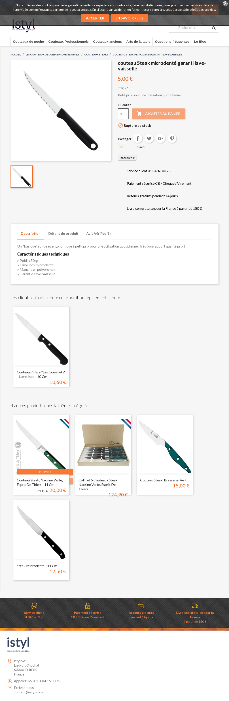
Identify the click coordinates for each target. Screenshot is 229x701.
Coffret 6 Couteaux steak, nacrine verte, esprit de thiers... (98, 484)
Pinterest (172, 138)
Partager (137, 138)
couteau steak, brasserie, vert (163, 480)
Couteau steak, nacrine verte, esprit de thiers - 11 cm (40, 482)
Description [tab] (30, 233)
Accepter (95, 18)
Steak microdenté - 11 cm (37, 565)
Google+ (160, 138)
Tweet (149, 138)
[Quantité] (123, 113)
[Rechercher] (193, 27)
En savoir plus (129, 18)
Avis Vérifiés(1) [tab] (98, 233)
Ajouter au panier (158, 114)
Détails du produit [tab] (63, 233)
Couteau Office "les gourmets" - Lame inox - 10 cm (41, 374)
